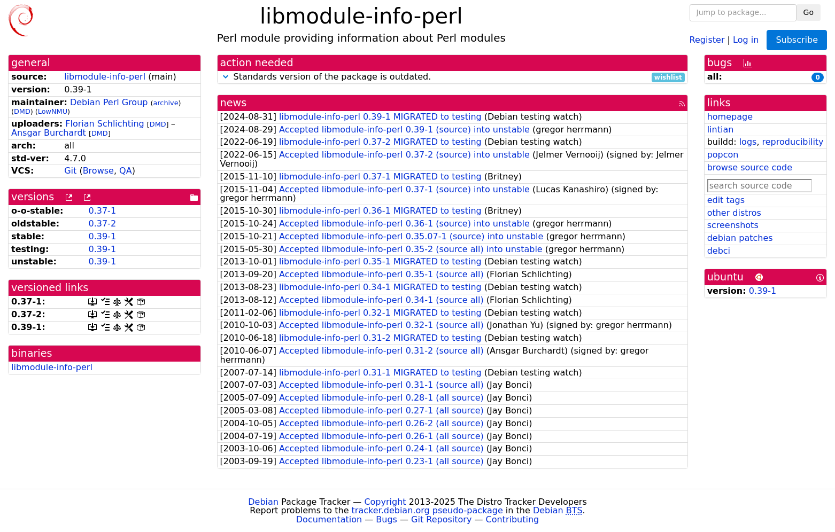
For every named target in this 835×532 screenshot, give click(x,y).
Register (707, 39)
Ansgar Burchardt (48, 133)
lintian (720, 129)
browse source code (749, 167)
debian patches (740, 238)
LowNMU (52, 111)
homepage (730, 117)
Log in (746, 39)
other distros (734, 213)
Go (808, 12)
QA (125, 171)
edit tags (726, 200)
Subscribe (797, 40)
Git (70, 171)
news (233, 103)
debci (718, 251)
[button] (225, 77)
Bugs (386, 519)
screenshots (733, 225)
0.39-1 (102, 236)
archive (166, 103)
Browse (98, 171)
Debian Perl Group (109, 102)
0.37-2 (102, 223)
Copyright (385, 502)
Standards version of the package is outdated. (452, 77)
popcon (723, 155)
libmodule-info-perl (104, 77)
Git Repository (441, 519)
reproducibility (793, 142)
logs (748, 142)
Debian (263, 502)
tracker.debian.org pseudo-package (427, 510)
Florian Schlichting (104, 124)
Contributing (512, 519)
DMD (22, 111)
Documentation (329, 519)
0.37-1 (102, 211)
